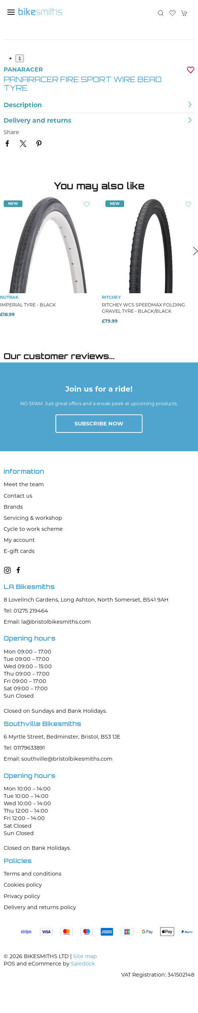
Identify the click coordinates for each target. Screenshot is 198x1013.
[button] (11, 12)
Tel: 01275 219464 (26, 610)
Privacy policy (22, 896)
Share (11, 132)
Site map (85, 956)
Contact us (18, 496)
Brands (13, 507)
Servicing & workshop (33, 518)
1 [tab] (19, 58)
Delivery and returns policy (40, 907)
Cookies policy (23, 884)
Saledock (83, 963)
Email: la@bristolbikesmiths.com (47, 621)
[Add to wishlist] (87, 204)
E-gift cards (19, 551)
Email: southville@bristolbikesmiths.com (58, 759)
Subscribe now (99, 423)
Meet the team (24, 484)
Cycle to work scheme (33, 529)
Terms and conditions (32, 873)
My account (19, 540)
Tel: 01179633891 (24, 747)
